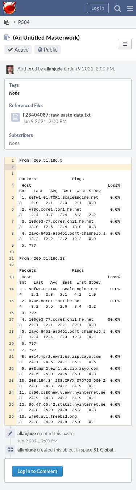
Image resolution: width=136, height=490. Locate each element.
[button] (130, 8)
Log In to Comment (37, 471)
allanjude (53, 68)
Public (50, 49)
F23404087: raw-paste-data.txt (57, 115)
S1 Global (103, 449)
